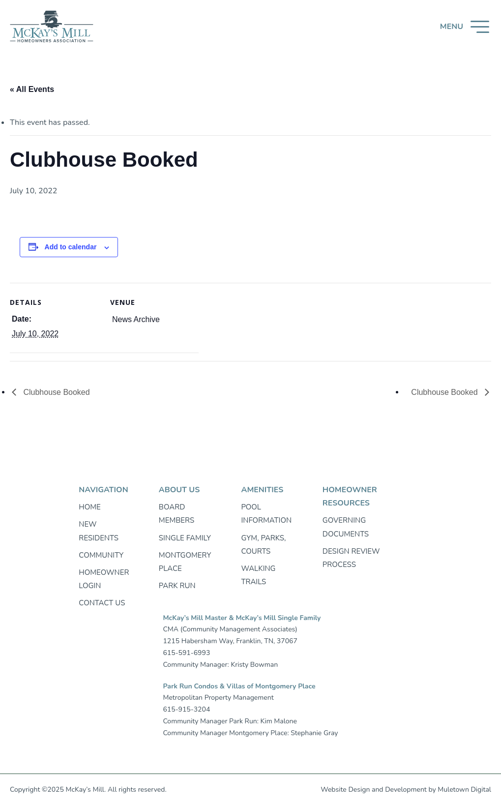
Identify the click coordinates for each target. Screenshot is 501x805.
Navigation (103, 489)
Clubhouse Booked (55, 392)
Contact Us (102, 603)
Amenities (262, 489)
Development (406, 789)
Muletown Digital (464, 789)
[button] (464, 27)
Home (90, 507)
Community (101, 555)
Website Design (345, 789)
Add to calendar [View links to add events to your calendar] (71, 247)
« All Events (32, 89)
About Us (179, 489)
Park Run (177, 586)
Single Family (185, 538)
